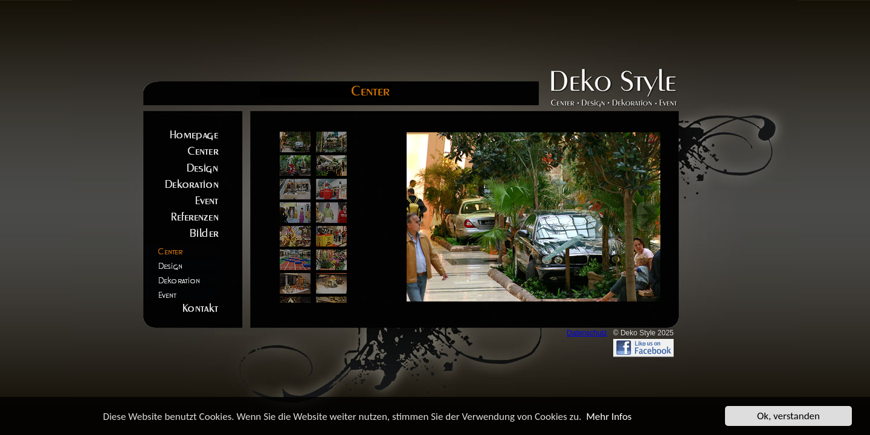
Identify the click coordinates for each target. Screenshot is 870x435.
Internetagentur (238, 333)
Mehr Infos (608, 416)
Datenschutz (587, 333)
